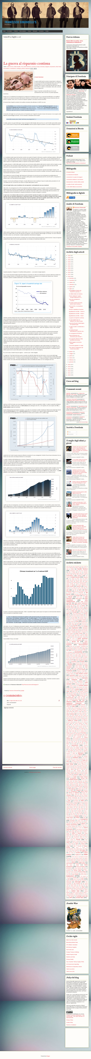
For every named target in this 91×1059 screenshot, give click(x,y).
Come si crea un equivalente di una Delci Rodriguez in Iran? (79, 482)
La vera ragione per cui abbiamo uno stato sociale (76, 320)
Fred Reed (74, 669)
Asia (67, 590)
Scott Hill (75, 845)
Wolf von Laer (83, 893)
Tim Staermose (75, 873)
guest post (74, 691)
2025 (69, 257)
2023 (69, 261)
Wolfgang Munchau (70, 895)
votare (83, 887)
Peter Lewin (72, 813)
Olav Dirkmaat (85, 801)
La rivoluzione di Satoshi (72, 174)
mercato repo (84, 778)
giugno (71, 351)
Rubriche (16, 31)
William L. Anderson (74, 893)
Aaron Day (68, 566)
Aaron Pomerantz (75, 566)
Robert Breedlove (84, 830)
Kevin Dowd (80, 743)
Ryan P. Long (75, 841)
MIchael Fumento (73, 782)
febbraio (71, 359)
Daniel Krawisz (69, 633)
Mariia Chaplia (76, 768)
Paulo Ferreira (73, 809)
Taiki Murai (69, 865)
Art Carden (73, 587)
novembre (71, 280)
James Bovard (69, 711)
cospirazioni (74, 628)
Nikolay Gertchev (78, 799)
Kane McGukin (83, 740)
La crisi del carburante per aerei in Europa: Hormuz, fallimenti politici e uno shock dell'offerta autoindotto (79, 515)
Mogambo (78, 790)
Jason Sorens (70, 717)
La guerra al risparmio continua (76, 317)
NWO (82, 800)
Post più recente (7, 767)
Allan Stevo (76, 574)
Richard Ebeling (71, 826)
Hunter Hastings (69, 699)
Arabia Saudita (17, 66)
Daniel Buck (85, 629)
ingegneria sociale (71, 704)
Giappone (47, 66)
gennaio (71, 362)
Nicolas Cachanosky (72, 797)
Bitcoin (70, 597)
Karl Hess (78, 741)
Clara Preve (73, 622)
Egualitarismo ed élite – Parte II (76, 313)
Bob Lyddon (79, 597)
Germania (42, 66)
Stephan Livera (71, 858)
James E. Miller (78, 711)
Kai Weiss (68, 740)
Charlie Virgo (75, 614)
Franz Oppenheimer (78, 668)
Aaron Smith (83, 566)
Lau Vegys (85, 749)
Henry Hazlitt (71, 696)
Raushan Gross (75, 823)
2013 (69, 368)
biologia (78, 595)
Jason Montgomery (70, 716)
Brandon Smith (76, 605)
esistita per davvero (71, 94)
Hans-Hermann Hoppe (71, 693)
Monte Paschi (84, 791)
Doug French (76, 647)
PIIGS (77, 817)
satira (76, 843)
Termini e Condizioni (71, 1024)
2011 (69, 372)
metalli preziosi (73, 779)
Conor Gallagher (78, 626)
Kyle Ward (70, 749)
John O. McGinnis (78, 727)
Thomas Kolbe (77, 870)
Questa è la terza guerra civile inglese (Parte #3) (79, 492)
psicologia (72, 820)
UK (69, 879)
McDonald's (68, 777)
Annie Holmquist (74, 582)
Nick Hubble (79, 796)
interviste (83, 704)
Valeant (67, 880)
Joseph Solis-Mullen (78, 734)
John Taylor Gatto (70, 730)
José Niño (84, 733)
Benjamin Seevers (84, 591)
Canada (74, 612)
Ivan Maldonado (82, 706)
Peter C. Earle (74, 812)
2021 (69, 266)
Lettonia (67, 754)
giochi (75, 681)
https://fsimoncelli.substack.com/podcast (76, 163)
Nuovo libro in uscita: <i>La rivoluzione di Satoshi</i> (74, 41)
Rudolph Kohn (83, 838)
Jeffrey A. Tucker (73, 720)
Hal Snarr (77, 692)
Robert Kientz (79, 831)
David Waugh (72, 640)
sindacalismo (84, 851)
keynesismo (52, 66)
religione (83, 823)
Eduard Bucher (69, 654)
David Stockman (27, 66)
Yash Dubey (85, 895)
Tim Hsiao (68, 873)
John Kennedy (83, 725)
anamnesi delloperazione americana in (75, 413)
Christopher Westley (81, 619)
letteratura (81, 753)
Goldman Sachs (78, 684)
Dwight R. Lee (82, 650)
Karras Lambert (74, 742)
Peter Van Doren (80, 814)
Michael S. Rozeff (78, 787)
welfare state (75, 891)
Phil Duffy (84, 816)
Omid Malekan (70, 803)
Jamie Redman (80, 714)
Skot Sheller (71, 852)
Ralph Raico (71, 822)
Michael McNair (78, 783)
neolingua (19, 68)
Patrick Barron (73, 804)
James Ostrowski (82, 712)
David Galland (85, 634)
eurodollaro (74, 661)
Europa (38, 66)
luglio (70, 288)
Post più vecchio (57, 767)
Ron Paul (68, 837)
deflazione (79, 640)
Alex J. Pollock (72, 572)
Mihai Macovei (72, 788)
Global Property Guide (71, 954)
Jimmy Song (69, 723)
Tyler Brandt (81, 877)
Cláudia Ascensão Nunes (83, 622)
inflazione (69, 701)
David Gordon (71, 635)
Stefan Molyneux (75, 856)
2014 (69, 366)
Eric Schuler (76, 658)
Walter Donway (76, 888)
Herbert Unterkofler (82, 696)
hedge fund (74, 695)
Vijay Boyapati (77, 883)
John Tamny (83, 729)
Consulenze (41, 31)
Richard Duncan (84, 824)
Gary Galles (70, 673)
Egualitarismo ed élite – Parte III (76, 311)
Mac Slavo (77, 762)
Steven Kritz (73, 860)
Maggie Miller (83, 762)
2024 (69, 259)
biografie (72, 595)
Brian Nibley (80, 608)
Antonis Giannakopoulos (81, 583)
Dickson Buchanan (77, 643)
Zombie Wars (79, 897)
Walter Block (69, 888)
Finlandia (78, 664)
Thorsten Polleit (81, 871)
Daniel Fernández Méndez (73, 630)
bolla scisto (71, 604)
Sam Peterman (75, 842)
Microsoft (86, 787)
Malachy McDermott (82, 764)
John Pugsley (81, 728)
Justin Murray (83, 738)
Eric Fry (79, 657)
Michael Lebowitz (82, 782)
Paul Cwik (78, 807)
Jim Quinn (78, 722)
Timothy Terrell (83, 873)
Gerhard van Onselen (75, 678)
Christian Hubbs (74, 618)
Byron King (83, 610)
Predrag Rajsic (69, 819)
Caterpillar (85, 613)
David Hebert (80, 635)
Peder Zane (80, 809)
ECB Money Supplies (71, 947)
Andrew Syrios (79, 581)
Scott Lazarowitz (82, 845)
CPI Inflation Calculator (71, 944)
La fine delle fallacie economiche (74, 186)
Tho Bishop (68, 869)
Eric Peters (70, 658)
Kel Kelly (74, 743)
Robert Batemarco (79, 829)
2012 (69, 370)
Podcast (29, 31)
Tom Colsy (68, 874)
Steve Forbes (80, 859)
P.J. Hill (81, 803)
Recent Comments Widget (83, 422)
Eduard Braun (83, 653)
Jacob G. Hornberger (77, 709)
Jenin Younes (71, 722)
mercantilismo (6, 68)
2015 (69, 364)
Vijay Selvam (73, 884)
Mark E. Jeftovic (70, 769)
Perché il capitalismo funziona (76, 309)
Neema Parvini (83, 794)
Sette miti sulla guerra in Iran (79, 550)
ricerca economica (71, 824)
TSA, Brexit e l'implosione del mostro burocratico (76, 348)
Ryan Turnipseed (83, 841)
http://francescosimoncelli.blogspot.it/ (30, 684)
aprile (70, 355)
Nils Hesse (85, 799)
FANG (67, 662)
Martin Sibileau (71, 773)
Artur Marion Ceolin (76, 588)
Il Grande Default (70, 172)
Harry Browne (81, 693)
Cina (22, 66)
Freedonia (69, 671)
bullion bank (74, 610)
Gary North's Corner (82, 673)
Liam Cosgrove (74, 754)
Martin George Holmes (76, 771)
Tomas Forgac (83, 874)
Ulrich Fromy (76, 879)
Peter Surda (73, 814)
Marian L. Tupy (69, 768)
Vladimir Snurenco (75, 887)
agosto (71, 286)
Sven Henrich (69, 863)
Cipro (67, 622)
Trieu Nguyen (83, 876)
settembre (71, 284)
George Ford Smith (82, 675)
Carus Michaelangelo (77, 613)
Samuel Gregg (71, 843)
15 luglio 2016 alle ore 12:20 (15, 700)
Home (4, 31)
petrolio (23, 68)
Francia (70, 665)
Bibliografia (35, 31)
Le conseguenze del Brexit (75, 333)
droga (84, 649)
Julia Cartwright (76, 738)
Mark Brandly (83, 768)
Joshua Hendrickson (77, 737)
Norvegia (76, 800)
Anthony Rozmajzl (82, 582)
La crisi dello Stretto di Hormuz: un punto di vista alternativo (79, 460)
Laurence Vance (78, 750)
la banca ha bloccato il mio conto (75, 394)
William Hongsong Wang (77, 892)
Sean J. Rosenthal (77, 846)
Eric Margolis (85, 657)
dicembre (71, 278)
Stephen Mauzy (74, 859)
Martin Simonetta (80, 773)
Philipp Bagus (69, 817)
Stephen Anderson (79, 858)
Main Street (58, 66)
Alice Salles (70, 574)
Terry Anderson (78, 868)
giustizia (80, 681)
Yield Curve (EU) (70, 969)
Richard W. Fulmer (78, 827)
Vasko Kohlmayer (82, 880)
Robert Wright (83, 834)
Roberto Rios (69, 835)
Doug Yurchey (85, 647)
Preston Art (76, 819)
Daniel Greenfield (84, 630)
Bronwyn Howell (81, 609)
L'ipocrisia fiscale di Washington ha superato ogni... (76, 324)
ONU (76, 803)
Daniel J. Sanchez (82, 632)
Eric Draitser (73, 657)
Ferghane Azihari (84, 662)
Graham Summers (73, 685)
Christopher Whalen (70, 621)
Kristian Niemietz (69, 748)
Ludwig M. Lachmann (76, 760)
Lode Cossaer (85, 757)
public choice (80, 820)
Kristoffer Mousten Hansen (81, 748)
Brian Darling (74, 608)
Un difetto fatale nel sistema (75, 293)
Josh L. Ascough (77, 736)
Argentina (78, 586)
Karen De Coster (69, 741)
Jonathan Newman (70, 733)
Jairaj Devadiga (75, 710)
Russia (78, 839)
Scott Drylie (68, 845)
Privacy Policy (69, 1020)
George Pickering (69, 676)
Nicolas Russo (83, 797)
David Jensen (74, 637)
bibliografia (80, 592)
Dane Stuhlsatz (78, 629)
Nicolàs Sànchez (69, 799)
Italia (73, 706)
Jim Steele (84, 722)
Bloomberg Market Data (72, 942)
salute (67, 842)
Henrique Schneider (84, 695)
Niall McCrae (77, 795)
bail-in (80, 590)
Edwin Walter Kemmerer (80, 654)
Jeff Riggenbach (84, 719)
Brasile (83, 605)
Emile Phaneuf (78, 656)
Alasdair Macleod (82, 569)
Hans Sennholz (83, 692)
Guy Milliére (70, 692)
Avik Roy (74, 590)
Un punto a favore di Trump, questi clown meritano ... (75, 303)
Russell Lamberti (69, 839)
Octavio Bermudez (76, 801)
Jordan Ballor (77, 733)
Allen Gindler (83, 574)
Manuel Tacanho (69, 765)
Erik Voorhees (83, 658)
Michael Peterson (71, 786)
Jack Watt (68, 709)
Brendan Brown (70, 607)
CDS (69, 614)
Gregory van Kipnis (84, 688)
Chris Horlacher (81, 616)
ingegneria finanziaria (73, 703)
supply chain (82, 862)
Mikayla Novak (81, 788)
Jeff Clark (72, 719)
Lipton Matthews (77, 756)
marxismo (76, 774)
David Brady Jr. (77, 634)
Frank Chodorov (79, 665)
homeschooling (70, 697)
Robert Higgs (71, 831)
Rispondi (9, 704)
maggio (71, 353)
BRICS (86, 608)
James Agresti (83, 710)
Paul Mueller (74, 808)
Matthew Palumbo (82, 775)
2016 (69, 276)
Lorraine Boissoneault (79, 759)
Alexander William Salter (77, 573)
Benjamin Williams (72, 592)
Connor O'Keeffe (70, 626)
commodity (74, 625)
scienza (83, 843)
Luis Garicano (74, 761)
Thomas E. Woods (77, 869)
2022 (69, 264)
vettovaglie (78, 882)
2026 (69, 255)
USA (82, 879)
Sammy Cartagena (84, 842)
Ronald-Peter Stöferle (78, 837)
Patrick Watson (81, 805)
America (80, 575)
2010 (69, 375)
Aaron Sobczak (69, 567)
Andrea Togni (79, 578)
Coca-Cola (84, 624)
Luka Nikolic (70, 762)
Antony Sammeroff (82, 584)
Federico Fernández (76, 662)
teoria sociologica (80, 866)
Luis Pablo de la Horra (83, 761)
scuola (67, 846)
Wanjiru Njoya (83, 888)
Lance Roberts (77, 749)
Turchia (74, 877)
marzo (71, 357)
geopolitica (72, 675)
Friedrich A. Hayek (81, 670)
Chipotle (81, 614)
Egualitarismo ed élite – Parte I (76, 315)
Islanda (67, 706)
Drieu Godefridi (78, 649)
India (83, 700)
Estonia (68, 659)
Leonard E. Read (70, 753)
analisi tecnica (10, 66)
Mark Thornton (77, 770)
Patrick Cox (81, 804)
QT (87, 820)
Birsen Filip (85, 595)
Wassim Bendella (79, 889)
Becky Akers (76, 591)
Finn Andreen (85, 664)
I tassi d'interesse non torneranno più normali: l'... (76, 336)
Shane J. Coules (80, 847)
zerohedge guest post (82, 896)
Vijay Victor (80, 884)
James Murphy (74, 712)
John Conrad (75, 725)
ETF (72, 659)
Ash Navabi (84, 588)
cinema (83, 621)
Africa (72, 569)
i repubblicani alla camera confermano (75, 400)
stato (86, 854)
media (74, 777)
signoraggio (82, 850)
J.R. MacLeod (76, 707)
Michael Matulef (69, 783)
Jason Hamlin (83, 715)
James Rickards (70, 714)
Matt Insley (84, 774)
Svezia (77, 863)
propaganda (84, 819)
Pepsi (72, 810)
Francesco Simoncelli (79, 207)
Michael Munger (74, 785)
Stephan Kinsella (84, 856)
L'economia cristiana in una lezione (74, 179)
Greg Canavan (79, 687)
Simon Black (76, 851)
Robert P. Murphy (76, 833)
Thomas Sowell (73, 871)
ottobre (71, 282)
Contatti (46, 31)
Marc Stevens (77, 765)
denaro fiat (75, 641)
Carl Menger (81, 612)
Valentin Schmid (74, 880)
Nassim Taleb (74, 794)
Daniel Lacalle (78, 633)
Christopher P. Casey (70, 619)
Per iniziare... (9, 31)
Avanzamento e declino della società (75, 182)
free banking (82, 669)
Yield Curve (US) (70, 971)
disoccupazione (83, 644)
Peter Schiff (79, 813)
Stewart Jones (80, 860)
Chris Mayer (74, 617)
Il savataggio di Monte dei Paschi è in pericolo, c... (75, 291)
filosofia (70, 664)
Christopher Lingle (82, 618)
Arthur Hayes (81, 587)
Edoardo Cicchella (75, 653)
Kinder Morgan (76, 746)
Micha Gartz (84, 779)
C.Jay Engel (68, 612)
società (78, 852)
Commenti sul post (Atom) (35, 772)
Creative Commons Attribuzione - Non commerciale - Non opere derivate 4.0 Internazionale (75, 1016)
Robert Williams (75, 834)
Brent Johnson (80, 607)
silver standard (69, 851)
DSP (67, 650)
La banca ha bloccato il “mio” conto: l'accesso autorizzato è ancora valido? (79, 503)
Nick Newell (85, 796)
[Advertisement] (32, 51)
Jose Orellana (69, 734)
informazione (80, 701)
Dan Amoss (71, 629)
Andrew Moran (69, 581)
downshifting (70, 649)
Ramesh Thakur (78, 822)
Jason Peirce (85, 716)
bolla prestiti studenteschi (81, 603)
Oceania (68, 801)
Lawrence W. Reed (76, 751)
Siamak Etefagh (75, 850)
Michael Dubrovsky (78, 781)
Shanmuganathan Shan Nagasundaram (74, 848)
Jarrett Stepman (75, 715)
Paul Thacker (81, 808)
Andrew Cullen (74, 580)
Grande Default (83, 685)
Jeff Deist (78, 719)
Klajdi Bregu (83, 746)
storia (73, 862)
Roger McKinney (83, 835)
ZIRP (70, 897)
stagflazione (78, 854)
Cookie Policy (69, 1022)
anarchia (85, 577)
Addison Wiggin (78, 567)
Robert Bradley (75, 830)
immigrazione (75, 700)
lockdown (75, 757)
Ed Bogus (68, 653)
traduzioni (27, 68)
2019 (69, 270)
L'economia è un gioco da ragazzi (74, 177)
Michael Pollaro (79, 786)
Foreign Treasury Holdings (72, 952)
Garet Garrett (76, 672)
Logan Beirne (70, 759)
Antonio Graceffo (69, 583)
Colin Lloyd (68, 625)
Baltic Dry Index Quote (71, 940)
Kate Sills (81, 742)
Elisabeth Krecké (69, 656)
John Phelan (74, 728)
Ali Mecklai (85, 573)
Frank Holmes (78, 666)
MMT (72, 790)
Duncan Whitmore (74, 650)
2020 (69, 268)
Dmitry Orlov (72, 646)
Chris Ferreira (73, 616)
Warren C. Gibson (70, 889)
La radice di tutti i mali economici (74, 184)
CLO (78, 624)
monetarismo (13, 68)
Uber (87, 877)
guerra (77, 690)
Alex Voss (80, 572)
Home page (32, 767)
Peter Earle (80, 812)
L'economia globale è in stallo (76, 345)
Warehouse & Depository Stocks (74, 966)
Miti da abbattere (23, 31)
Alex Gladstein (84, 570)
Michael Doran (69, 781)
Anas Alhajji (71, 578)
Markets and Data (70, 956)
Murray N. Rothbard (74, 792)
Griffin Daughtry (71, 689)
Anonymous (69, 412)
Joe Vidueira (81, 724)
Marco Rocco (74, 766)
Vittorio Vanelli (73, 885)
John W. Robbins (80, 730)
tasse (77, 865)
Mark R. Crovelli (80, 769)
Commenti (70, 434)
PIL (84, 817)
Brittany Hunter (72, 609)
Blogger (48, 1056)
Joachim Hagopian (78, 723)
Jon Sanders (74, 732)
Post (69, 432)
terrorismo (68, 868)
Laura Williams (71, 750)
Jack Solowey (83, 707)
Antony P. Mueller (70, 584)
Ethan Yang (78, 659)
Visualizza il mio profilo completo (74, 246)
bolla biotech (79, 598)
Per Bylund (78, 810)
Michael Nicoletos (84, 785)
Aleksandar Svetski (74, 570)
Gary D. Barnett (84, 672)
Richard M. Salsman (82, 826)
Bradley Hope (79, 604)
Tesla (85, 868)
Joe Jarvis (74, 724)
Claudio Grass (71, 624)
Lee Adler (84, 751)
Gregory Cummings (75, 688)
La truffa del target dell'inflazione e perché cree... (76, 330)
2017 (69, 274)
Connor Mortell (83, 625)
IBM (83, 699)
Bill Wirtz (82, 594)
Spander (68, 393)
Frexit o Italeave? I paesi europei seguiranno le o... (75, 296)
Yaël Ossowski (78, 895)
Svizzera (83, 863)
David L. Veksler (82, 637)
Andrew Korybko (82, 580)
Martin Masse (85, 771)
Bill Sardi (76, 594)
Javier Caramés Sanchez (79, 717)
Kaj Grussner (75, 740)
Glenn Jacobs (74, 682)
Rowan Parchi (75, 838)
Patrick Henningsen (73, 805)
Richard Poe (69, 827)
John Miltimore (69, 727)
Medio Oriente (84, 777)
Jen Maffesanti (85, 720)
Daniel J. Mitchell (72, 632)
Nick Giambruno (71, 796)
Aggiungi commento (9, 707)
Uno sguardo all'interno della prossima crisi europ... (76, 339)
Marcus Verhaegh (82, 766)
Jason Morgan (78, 716)
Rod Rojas (75, 835)
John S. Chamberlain (74, 729)
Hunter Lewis (77, 699)
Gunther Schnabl (84, 691)
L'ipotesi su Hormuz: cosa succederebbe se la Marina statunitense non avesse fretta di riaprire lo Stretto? (79, 471)
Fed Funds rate (70, 949)
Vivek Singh (81, 885)
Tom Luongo (75, 874)
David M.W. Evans (70, 638)
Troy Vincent (68, 877)
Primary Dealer (70, 959)
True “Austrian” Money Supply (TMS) (75, 961)
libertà (80, 754)
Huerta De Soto (81, 697)
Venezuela (68, 881)
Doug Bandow (69, 647)
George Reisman (79, 676)
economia (33, 66)
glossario (81, 682)
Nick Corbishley (84, 795)
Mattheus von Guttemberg (71, 775)
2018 (69, 272)
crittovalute (85, 628)
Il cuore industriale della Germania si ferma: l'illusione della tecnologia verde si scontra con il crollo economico (79, 527)
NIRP (69, 800)
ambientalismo (69, 575)
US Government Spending (72, 964)
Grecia (71, 687)
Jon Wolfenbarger (82, 732)
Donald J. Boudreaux (81, 646)
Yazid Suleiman (71, 896)
